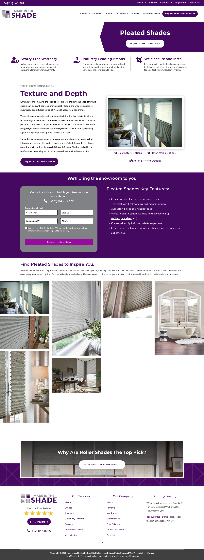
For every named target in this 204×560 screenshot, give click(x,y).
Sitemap (150, 553)
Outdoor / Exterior (74, 518)
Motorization (71, 535)
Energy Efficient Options (146, 160)
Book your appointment (157, 516)
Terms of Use (127, 553)
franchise (134, 556)
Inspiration (180, 3)
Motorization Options (163, 152)
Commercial (166, 3)
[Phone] (41, 221)
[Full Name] (41, 212)
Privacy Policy (113, 553)
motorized (126, 218)
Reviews (153, 3)
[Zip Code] (76, 221)
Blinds (68, 502)
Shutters (69, 513)
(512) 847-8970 (61, 201)
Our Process (113, 518)
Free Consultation (39, 521)
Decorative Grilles (74, 529)
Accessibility (139, 553)
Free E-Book (113, 524)
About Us (141, 3)
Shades (68, 507)
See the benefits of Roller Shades (101, 464)
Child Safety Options (130, 152)
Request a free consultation (145, 43)
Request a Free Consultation (39, 161)
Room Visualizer (115, 529)
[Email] (76, 212)
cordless (115, 218)
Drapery (69, 524)
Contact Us (194, 3)
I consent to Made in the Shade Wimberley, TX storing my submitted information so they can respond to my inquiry (57, 229)
